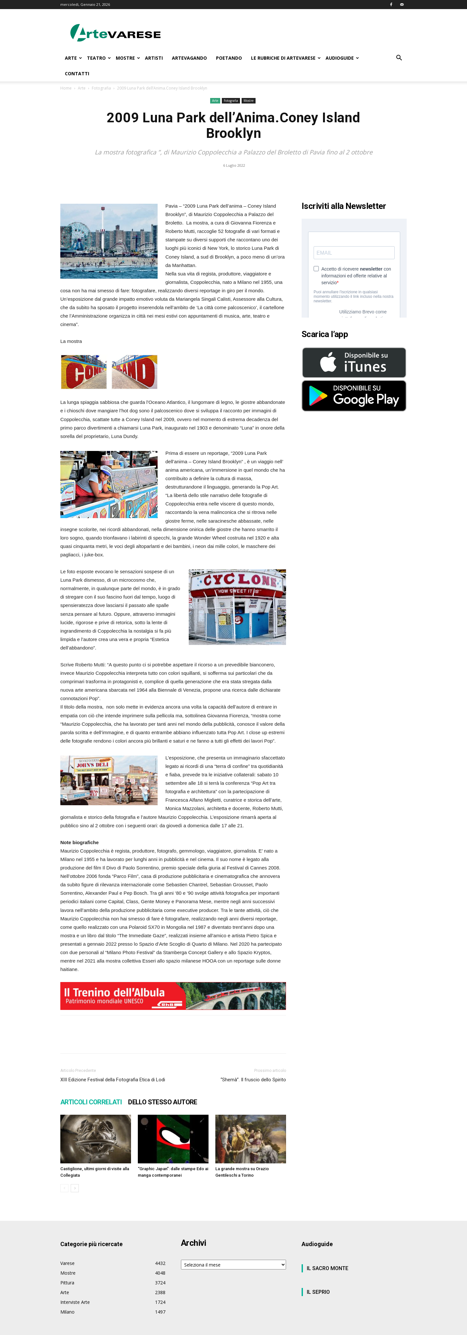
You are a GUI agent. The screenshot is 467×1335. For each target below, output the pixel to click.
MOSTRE (128, 58)
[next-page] (75, 1188)
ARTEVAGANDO (189, 58)
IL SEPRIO (318, 1292)
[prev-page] (64, 1188)
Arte (82, 88)
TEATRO (99, 58)
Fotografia (101, 88)
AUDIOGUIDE (342, 58)
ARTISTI (154, 58)
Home (66, 88)
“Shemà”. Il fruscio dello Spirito (253, 1080)
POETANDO (229, 58)
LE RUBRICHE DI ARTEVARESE (286, 58)
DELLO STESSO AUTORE (162, 1102)
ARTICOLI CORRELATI (91, 1102)
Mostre (249, 100)
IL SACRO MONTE (327, 1268)
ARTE (73, 58)
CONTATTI (77, 73)
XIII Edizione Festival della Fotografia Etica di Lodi (112, 1080)
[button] (399, 58)
